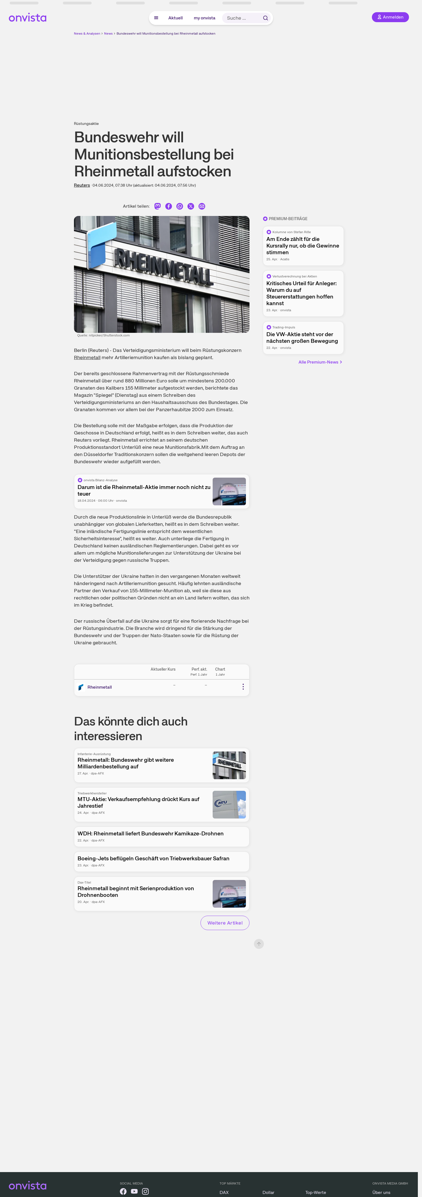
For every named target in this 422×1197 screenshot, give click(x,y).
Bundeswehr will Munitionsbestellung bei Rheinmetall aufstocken (166, 33)
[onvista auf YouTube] (134, 1192)
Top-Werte (315, 1192)
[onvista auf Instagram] (145, 1192)
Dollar (268, 1192)
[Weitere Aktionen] (243, 687)
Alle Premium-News (321, 362)
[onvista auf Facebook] (123, 1192)
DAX (224, 1192)
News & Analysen (87, 33)
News (108, 33)
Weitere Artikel (225, 923)
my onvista (204, 18)
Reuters (82, 185)
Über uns (381, 1192)
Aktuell (175, 18)
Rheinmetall (87, 357)
